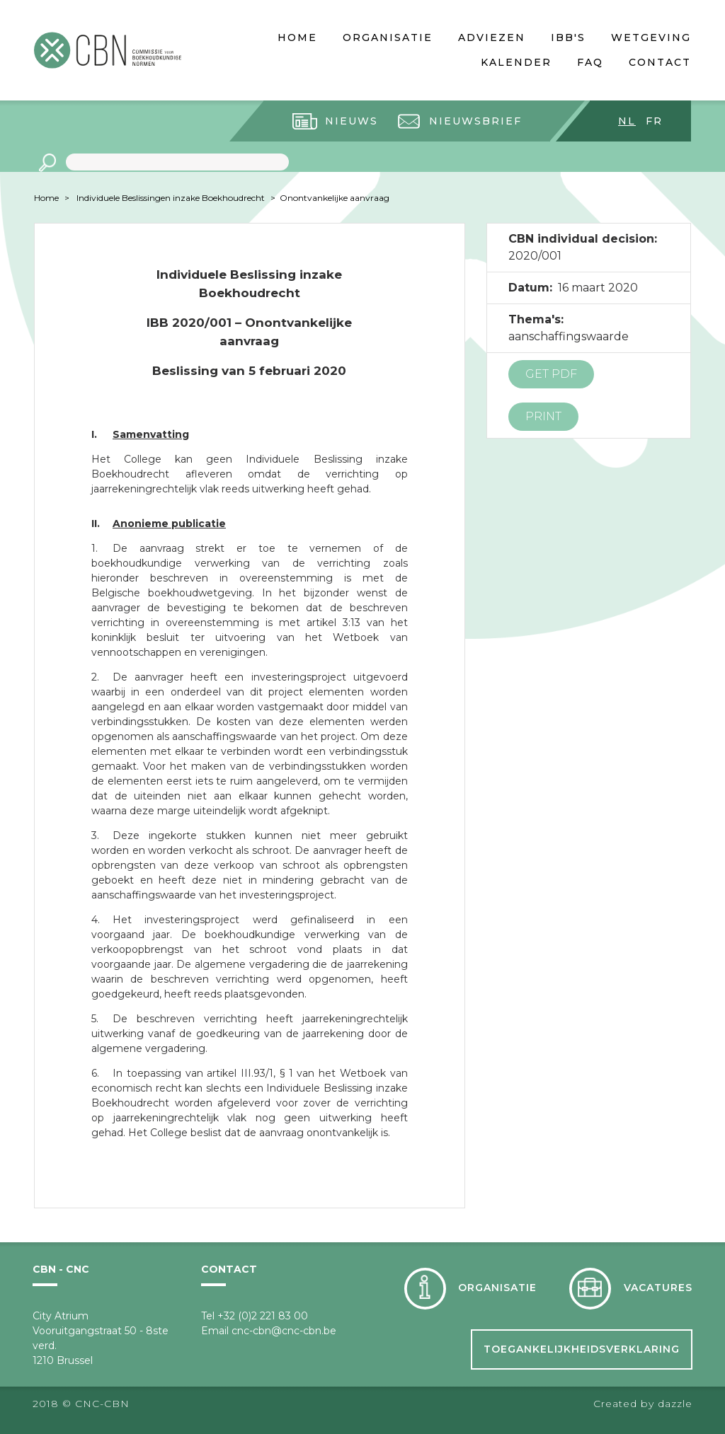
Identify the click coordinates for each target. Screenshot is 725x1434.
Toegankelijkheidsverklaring (582, 1349)
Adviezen (491, 37)
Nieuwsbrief (475, 121)
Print (543, 416)
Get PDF (551, 374)
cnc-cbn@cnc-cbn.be (284, 1330)
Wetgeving (651, 37)
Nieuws (351, 121)
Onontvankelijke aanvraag (334, 197)
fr (654, 121)
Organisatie (388, 37)
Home (297, 37)
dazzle (675, 1403)
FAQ (590, 62)
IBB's (568, 37)
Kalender (516, 62)
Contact (660, 62)
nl (627, 121)
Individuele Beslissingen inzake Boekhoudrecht (170, 197)
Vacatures (658, 1287)
